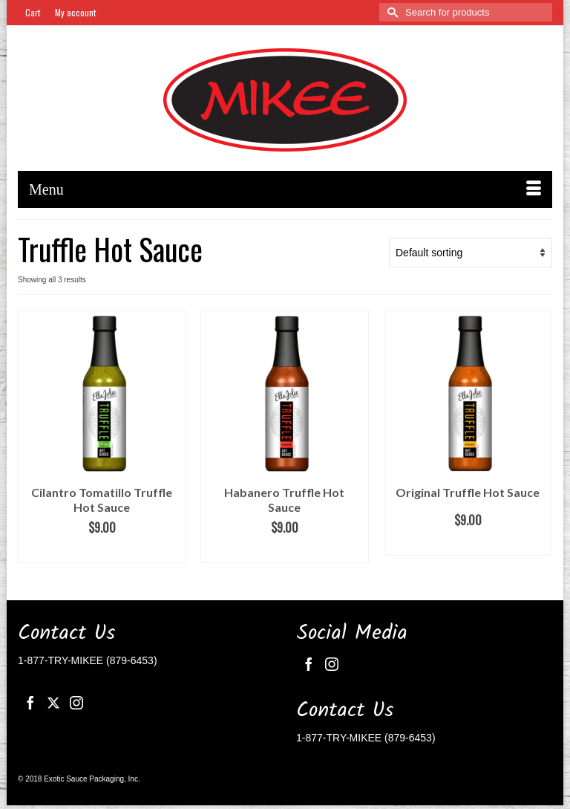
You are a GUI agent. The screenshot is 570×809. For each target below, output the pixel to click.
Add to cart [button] (102, 551)
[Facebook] (30, 702)
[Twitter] (53, 702)
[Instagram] (76, 702)
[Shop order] (470, 252)
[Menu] (285, 189)
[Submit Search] (390, 12)
